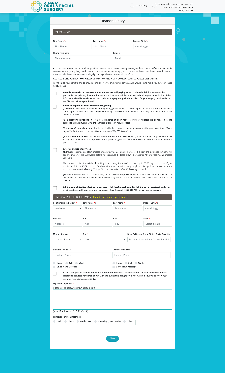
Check (71, 321)
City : (116, 218)
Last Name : (99, 41)
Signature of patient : (64, 283)
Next (112, 338)
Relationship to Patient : (65, 202)
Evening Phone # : (121, 249)
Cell (71, 263)
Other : (130, 321)
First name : (89, 202)
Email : (116, 53)
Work (81, 263)
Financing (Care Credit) (109, 321)
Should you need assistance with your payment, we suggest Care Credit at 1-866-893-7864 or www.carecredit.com (116, 188)
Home (59, 263)
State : (147, 218)
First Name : (59, 41)
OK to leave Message (67, 266)
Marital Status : (60, 234)
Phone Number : (61, 53)
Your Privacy (140, 5)
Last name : (119, 202)
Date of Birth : (140, 41)
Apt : (85, 218)
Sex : (85, 234)
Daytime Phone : (62, 249)
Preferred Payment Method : (67, 316)
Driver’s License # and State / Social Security (148, 234)
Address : (58, 218)
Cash (59, 321)
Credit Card (85, 321)
